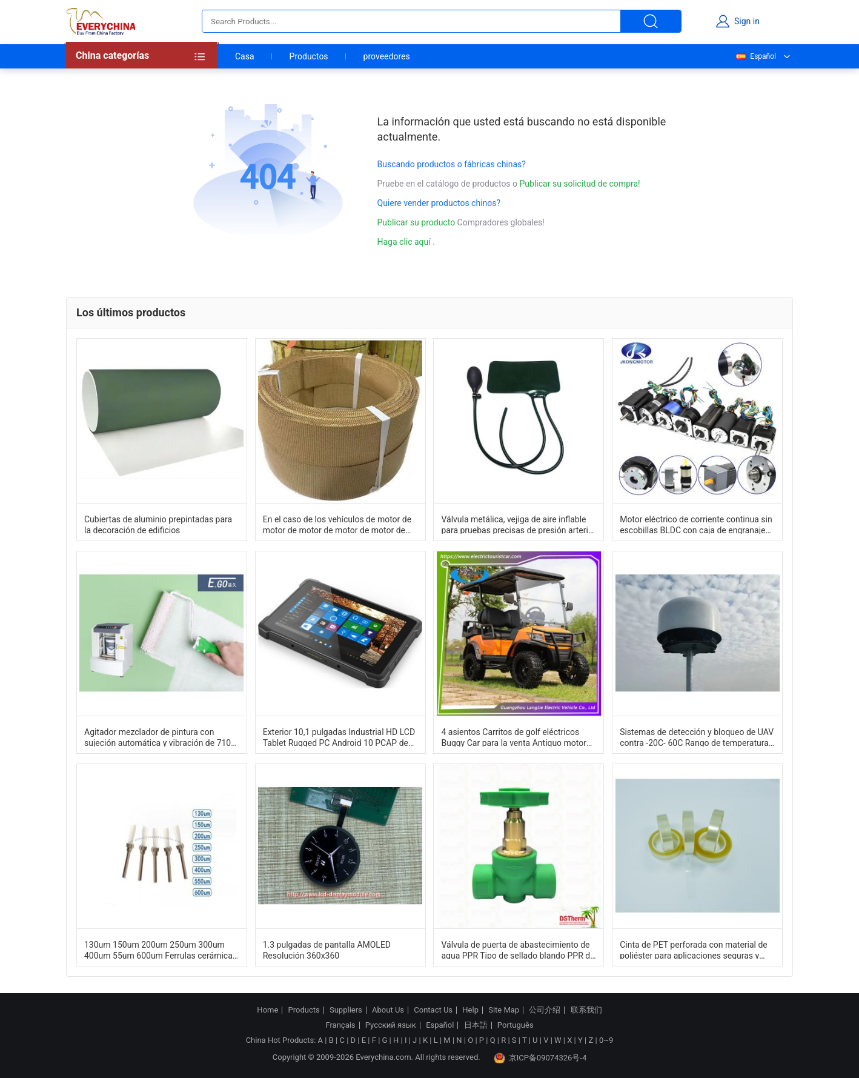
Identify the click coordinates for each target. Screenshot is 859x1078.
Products (304, 1010)
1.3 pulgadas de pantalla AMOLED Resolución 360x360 (327, 949)
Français (340, 1025)
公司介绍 (544, 1010)
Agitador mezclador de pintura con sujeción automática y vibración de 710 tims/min (157, 737)
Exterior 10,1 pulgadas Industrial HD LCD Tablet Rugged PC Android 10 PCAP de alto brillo (339, 737)
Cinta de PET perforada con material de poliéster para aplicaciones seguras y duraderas (694, 949)
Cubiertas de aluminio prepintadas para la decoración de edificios (158, 524)
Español (755, 56)
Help (470, 1010)
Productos (309, 56)
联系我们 (586, 1010)
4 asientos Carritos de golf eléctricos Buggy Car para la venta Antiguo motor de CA (513, 737)
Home (267, 1010)
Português (515, 1025)
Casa (244, 56)
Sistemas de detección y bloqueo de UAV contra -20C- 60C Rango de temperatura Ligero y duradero (697, 737)
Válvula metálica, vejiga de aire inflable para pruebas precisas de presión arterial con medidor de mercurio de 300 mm (518, 524)
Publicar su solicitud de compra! (580, 183)
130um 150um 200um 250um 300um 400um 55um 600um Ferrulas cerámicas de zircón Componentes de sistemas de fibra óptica (160, 949)
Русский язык (390, 1025)
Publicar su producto (417, 222)
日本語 (476, 1025)
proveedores (386, 56)
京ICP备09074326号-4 (540, 1058)
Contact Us (433, 1010)
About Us (388, 1010)
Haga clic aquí (404, 242)
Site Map (503, 1010)
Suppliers (346, 1010)
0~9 (606, 1040)
